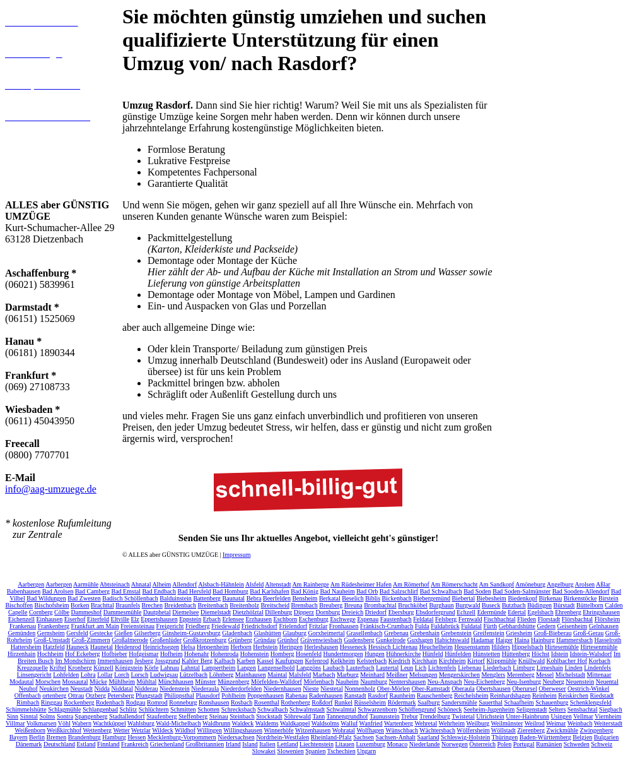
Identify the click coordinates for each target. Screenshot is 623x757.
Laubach (333, 665)
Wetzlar (141, 727)
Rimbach (27, 699)
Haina (522, 637)
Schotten (208, 706)
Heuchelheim (436, 644)
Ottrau (76, 692)
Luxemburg (370, 741)
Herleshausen (321, 644)
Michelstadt (570, 672)
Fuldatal (471, 623)
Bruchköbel (413, 602)
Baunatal (234, 595)
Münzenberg (233, 679)
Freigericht (170, 623)
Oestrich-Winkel (588, 685)
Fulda (422, 623)
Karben (245, 658)
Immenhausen (115, 658)
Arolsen (584, 581)
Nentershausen (407, 679)
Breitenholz (244, 602)
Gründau (264, 637)
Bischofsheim (52, 602)
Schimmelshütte (26, 706)
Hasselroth (607, 637)
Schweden (577, 741)
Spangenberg (91, 713)
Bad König (304, 588)
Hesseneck (353, 644)
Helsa (188, 644)
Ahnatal (141, 581)
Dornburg (328, 609)
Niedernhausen (282, 685)
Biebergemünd (431, 595)
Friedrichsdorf (259, 623)
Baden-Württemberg (545, 734)
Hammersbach (574, 637)
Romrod (157, 699)
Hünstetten (486, 651)
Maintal (277, 672)
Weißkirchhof (64, 727)
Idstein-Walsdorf (591, 651)
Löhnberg (221, 672)
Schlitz (128, 706)
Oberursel (524, 685)
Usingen (560, 713)
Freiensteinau (137, 623)
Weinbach (580, 720)
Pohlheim (233, 692)
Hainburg (543, 637)
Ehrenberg (568, 609)
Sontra (65, 713)
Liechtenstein (317, 741)
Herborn (241, 644)
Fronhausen (344, 623)
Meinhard (372, 672)
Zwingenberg (596, 727)
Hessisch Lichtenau (392, 644)
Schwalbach (272, 706)
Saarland (428, 734)
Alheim (161, 581)
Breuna (353, 602)
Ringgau (51, 699)
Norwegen (454, 741)
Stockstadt (269, 713)
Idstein (559, 651)
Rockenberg (79, 699)
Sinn (12, 713)
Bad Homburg (230, 588)
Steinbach (242, 713)
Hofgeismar (143, 651)
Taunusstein (385, 713)
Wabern (81, 720)
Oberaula (463, 685)
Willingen (209, 727)
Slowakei (264, 748)
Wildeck (162, 727)
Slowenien (290, 748)
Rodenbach (110, 699)
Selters (557, 706)
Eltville (120, 616)
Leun (407, 665)
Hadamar (482, 637)
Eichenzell (21, 616)
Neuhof (28, 685)
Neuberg (553, 679)
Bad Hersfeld (194, 588)
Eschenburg (314, 616)
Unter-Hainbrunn (527, 713)
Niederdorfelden (241, 685)
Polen (504, 741)
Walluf (349, 720)
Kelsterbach (372, 658)
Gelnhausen (604, 623)
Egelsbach (541, 609)
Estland (85, 741)
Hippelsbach (528, 644)
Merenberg (521, 672)
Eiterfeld (98, 616)
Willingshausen (242, 727)
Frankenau (22, 623)
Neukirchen (54, 685)
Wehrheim (452, 720)
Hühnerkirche (403, 651)
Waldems (267, 720)
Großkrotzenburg (204, 637)
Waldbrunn (216, 720)
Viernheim (608, 713)
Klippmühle (501, 658)
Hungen (374, 651)
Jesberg (143, 658)
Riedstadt (602, 692)
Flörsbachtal (577, 616)
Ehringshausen (601, 609)
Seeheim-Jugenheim (489, 706)
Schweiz (601, 741)
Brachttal (102, 602)
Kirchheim (452, 658)
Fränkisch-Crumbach (386, 623)
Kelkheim (342, 658)
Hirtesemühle (562, 644)
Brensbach (304, 602)
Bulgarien (606, 734)
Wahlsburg (140, 720)
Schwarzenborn (377, 706)
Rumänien (549, 741)
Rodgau (135, 699)
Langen (246, 665)
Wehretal (425, 720)
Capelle (18, 609)
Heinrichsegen (161, 644)
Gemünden (21, 630)
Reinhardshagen (510, 692)
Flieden (526, 616)
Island (249, 741)
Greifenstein (488, 630)
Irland (233, 741)
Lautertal (387, 665)
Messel (545, 672)
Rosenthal (266, 699)
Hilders (501, 644)
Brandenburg (84, 734)
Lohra (88, 672)
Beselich (352, 595)
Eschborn (286, 616)
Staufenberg (161, 713)
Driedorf (376, 609)
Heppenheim (213, 644)
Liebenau (469, 665)
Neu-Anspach (445, 679)
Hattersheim (26, 644)
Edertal (517, 609)
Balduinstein (176, 595)
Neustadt (81, 685)
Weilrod (535, 720)
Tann (318, 713)
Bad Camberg (92, 588)
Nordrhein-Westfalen (282, 734)
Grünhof (288, 637)
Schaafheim (518, 699)
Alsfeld (254, 581)
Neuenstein (580, 679)
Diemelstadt (216, 609)
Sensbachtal (583, 706)
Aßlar (603, 581)
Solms (47, 713)
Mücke (98, 679)
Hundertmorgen (343, 651)
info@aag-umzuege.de (50, 489)
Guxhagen (420, 637)
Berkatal (330, 595)
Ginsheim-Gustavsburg (191, 630)
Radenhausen (325, 692)
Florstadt (549, 616)
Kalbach (224, 658)
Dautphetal (157, 609)
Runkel (343, 699)
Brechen (152, 602)
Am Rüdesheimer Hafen (361, 581)
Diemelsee (185, 609)
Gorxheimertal (326, 630)
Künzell (103, 665)
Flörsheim (607, 616)
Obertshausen (493, 685)
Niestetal (331, 685)
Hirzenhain (21, 651)
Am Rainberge (310, 581)
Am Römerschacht (454, 581)
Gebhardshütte (517, 623)
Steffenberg (192, 713)
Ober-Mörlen (393, 685)
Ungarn (366, 748)
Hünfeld (432, 651)
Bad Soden (477, 588)
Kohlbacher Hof (566, 658)
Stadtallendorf (127, 713)
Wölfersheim (473, 727)
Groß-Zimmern (91, 637)
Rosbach (241, 699)
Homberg (282, 651)
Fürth (491, 623)
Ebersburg (401, 609)
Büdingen (539, 602)
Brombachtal (380, 602)
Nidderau (146, 685)
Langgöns (308, 665)
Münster (205, 679)
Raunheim (402, 692)
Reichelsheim (471, 692)
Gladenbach (237, 630)
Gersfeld (77, 630)
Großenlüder (165, 637)
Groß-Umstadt (51, 637)
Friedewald (225, 623)
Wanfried (371, 720)
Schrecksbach (238, 706)
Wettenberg (97, 727)
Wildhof (185, 727)
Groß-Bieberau (552, 630)
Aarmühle (85, 581)
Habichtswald (451, 637)
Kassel (265, 658)
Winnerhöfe (278, 727)
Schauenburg (551, 699)
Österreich (482, 741)
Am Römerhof (411, 581)
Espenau (367, 616)
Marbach (324, 672)
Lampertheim (219, 665)
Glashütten (267, 630)
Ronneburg (183, 699)
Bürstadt (564, 602)
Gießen (123, 630)
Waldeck (243, 720)
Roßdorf (322, 699)
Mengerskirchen (459, 672)
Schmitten (183, 706)
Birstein (608, 595)
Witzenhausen (312, 727)
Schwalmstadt (307, 706)
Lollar (104, 672)
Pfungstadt (149, 692)
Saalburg (428, 699)
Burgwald (467, 602)
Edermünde (491, 609)
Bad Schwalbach (441, 588)
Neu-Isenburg (523, 679)
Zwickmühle (562, 727)
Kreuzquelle (32, 665)
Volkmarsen (41, 720)
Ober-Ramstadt (431, 685)
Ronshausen (214, 699)
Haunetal (101, 644)
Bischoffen (19, 602)
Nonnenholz (359, 685)
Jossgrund (167, 658)
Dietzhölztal (248, 609)
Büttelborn (589, 602)
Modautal (21, 679)
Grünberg (240, 637)
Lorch (121, 672)
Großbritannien (204, 741)
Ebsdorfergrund (435, 609)
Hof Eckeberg (82, 651)
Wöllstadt (503, 727)
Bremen (57, 734)
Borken (80, 602)
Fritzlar (318, 623)
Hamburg (114, 734)
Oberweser (552, 685)
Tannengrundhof (347, 713)
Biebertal (463, 595)
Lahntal (191, 665)
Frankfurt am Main (95, 623)
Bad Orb (367, 588)
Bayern (18, 734)
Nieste (311, 685)
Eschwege (343, 616)
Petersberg (120, 692)
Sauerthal (491, 699)
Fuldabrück (445, 623)
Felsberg (446, 616)
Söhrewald (297, 713)
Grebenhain (425, 630)
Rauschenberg (434, 692)
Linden (573, 665)
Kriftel (57, 665)
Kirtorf (476, 658)
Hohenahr (196, 651)
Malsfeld (300, 672)
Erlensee (232, 616)
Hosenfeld (309, 651)
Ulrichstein (490, 713)
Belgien (582, 734)
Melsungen (423, 672)
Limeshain (550, 665)
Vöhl (64, 720)
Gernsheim (51, 630)
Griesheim (519, 630)
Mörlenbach (318, 679)
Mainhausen (250, 672)
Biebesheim (491, 595)
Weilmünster (507, 720)
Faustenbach (396, 616)
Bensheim (304, 595)
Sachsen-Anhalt (396, 734)
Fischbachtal (500, 616)
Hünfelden (458, 651)
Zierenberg (531, 727)
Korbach (599, 658)
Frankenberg (53, 623)
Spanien (315, 748)
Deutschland (59, 741)
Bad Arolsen (58, 588)
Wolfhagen (370, 727)
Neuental (607, 679)
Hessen (136, 734)
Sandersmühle (459, 699)
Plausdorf (208, 692)
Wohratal (343, 727)
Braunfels (127, 602)
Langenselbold (275, 665)
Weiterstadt (608, 720)
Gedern (546, 623)
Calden (613, 602)
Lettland (287, 741)
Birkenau (550, 595)
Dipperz (304, 609)
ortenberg (54, 692)
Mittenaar (598, 672)
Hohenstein (254, 651)
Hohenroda (224, 651)
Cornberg (41, 609)
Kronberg (80, 665)
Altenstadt (278, 581)
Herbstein (265, 644)
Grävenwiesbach (321, 637)
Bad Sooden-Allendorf (581, 588)
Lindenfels (597, 665)
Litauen (344, 741)
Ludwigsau (164, 672)
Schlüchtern (154, 706)
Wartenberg (398, 720)
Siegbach (610, 706)
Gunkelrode (390, 637)
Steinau (218, 713)
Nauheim (347, 679)
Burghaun (441, 602)
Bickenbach (397, 595)
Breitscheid (274, 602)
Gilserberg (147, 630)
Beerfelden (277, 595)
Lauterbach (360, 665)
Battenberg (207, 595)
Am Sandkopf (497, 581)
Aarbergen (31, 581)
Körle (151, 665)
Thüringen (505, 734)
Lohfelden (66, 672)
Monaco (397, 741)
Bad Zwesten (84, 595)
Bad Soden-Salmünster (521, 588)
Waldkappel (295, 720)
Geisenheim (572, 623)
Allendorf (184, 581)
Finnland (108, 741)
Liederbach (497, 665)
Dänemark (29, 741)
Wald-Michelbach (178, 720)
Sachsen (363, 734)
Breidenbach (180, 602)
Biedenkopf (522, 595)
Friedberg (197, 623)
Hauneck (77, 644)
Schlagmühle (64, 706)
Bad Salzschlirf (399, 588)
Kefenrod (317, 658)
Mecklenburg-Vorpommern (182, 734)
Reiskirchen (573, 692)
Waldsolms (325, 720)
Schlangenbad (100, 706)
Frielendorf (293, 623)
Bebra (254, 595)
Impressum (236, 552)
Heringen (291, 644)
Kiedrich (399, 658)
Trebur (409, 713)
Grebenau (396, 630)
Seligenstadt (531, 706)
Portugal (524, 741)
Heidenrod (128, 644)
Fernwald (470, 616)
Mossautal (75, 679)
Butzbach (514, 602)
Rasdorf (378, 692)
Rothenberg (295, 699)
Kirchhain (424, 658)
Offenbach (28, 692)
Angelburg (560, 581)
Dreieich (352, 609)
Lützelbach (193, 672)
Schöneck (450, 706)
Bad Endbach (159, 588)
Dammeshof (86, 609)
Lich (420, 665)
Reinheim (544, 692)
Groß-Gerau (588, 630)
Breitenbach (212, 602)
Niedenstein (175, 685)
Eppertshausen (159, 616)
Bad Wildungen (46, 595)
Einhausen (50, 616)
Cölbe (61, 609)
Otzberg (96, 692)
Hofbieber (114, 651)
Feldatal (423, 616)
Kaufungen (289, 658)
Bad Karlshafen (269, 588)
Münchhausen (176, 679)
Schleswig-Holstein (465, 734)
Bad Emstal (126, 588)
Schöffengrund (417, 706)
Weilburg (477, 720)
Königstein (129, 665)
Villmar (15, 720)
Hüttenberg (516, 651)
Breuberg (330, 602)
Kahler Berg (197, 658)
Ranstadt (355, 692)
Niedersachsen (236, 734)
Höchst (540, 651)
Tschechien (341, 748)
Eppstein (190, 616)
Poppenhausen (265, 692)
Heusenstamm (472, 644)
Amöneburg (530, 581)
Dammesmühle (122, 609)
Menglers (493, 672)
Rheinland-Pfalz (331, 734)
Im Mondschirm (75, 658)
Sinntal (29, 713)
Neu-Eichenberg (483, 679)
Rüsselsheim (370, 699)
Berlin (37, 734)
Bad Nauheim (337, 588)
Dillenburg (278, 609)
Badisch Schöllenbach (130, 595)
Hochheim (50, 651)
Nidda (101, 685)
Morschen (48, 679)
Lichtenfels (442, 665)
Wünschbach (401, 727)
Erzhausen (258, 616)
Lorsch (139, 672)
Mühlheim (121, 679)
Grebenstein (456, 630)
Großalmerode (130, 637)
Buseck (491, 602)
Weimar (556, 720)
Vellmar (583, 713)
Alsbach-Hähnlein (221, 581)
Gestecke (101, 630)
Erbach (212, 616)
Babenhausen (23, 588)
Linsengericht (34, 672)
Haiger (504, 637)
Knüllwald (531, 658)
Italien (267, 741)
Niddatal (121, 685)
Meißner (397, 672)
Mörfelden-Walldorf (276, 679)
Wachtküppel (109, 720)
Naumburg (373, 679)
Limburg (524, 665)
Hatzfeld (53, 644)
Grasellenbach (364, 630)
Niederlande (424, 741)
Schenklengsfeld (591, 699)
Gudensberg (359, 637)
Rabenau (296, 692)
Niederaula (205, 685)
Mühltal (147, 679)
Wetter (121, 727)
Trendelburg (434, 713)
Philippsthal (179, 692)
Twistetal (463, 713)
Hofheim (171, 651)
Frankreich (134, 741)
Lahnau (169, 665)
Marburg (348, 672)
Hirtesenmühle (598, 644)
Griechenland (167, 741)
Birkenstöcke (580, 595)
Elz (135, 616)
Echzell (466, 609)
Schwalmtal (341, 706)
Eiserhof (75, 616)
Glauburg (294, 630)
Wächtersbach (437, 727)
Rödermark (402, 699)
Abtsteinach (115, 581)
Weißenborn (30, 727)
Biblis (372, 595)
